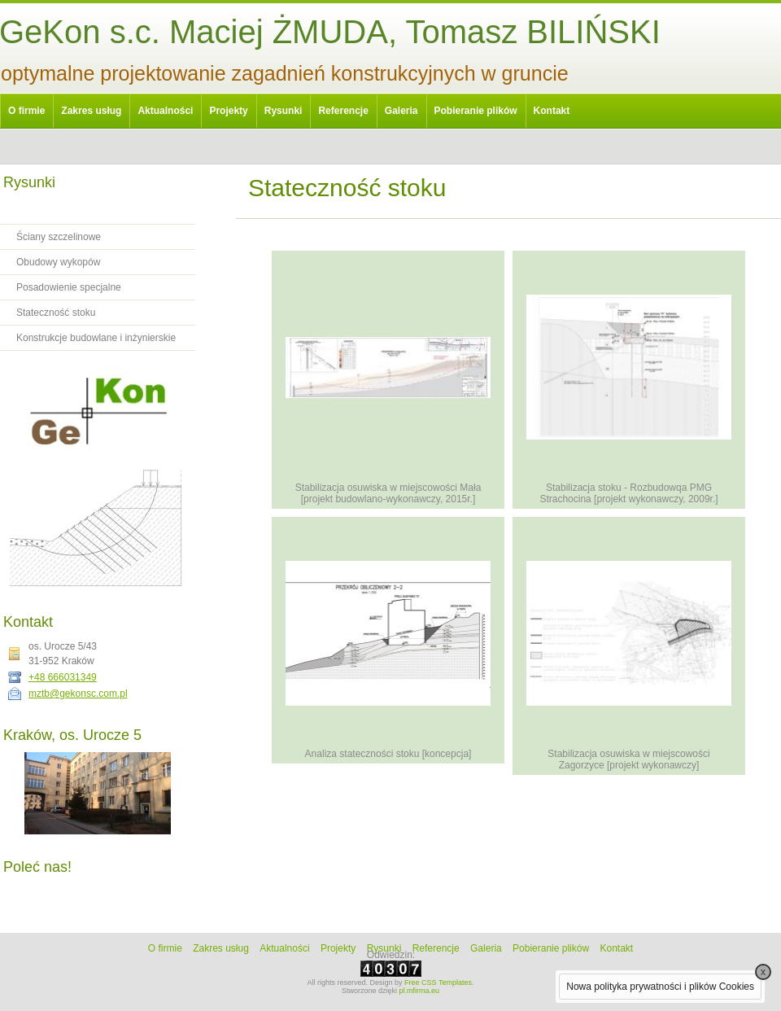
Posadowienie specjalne (68, 287)
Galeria (401, 110)
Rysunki (283, 110)
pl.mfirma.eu (419, 991)
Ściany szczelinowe (58, 237)
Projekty (228, 110)
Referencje (343, 110)
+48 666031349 (62, 677)
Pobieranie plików (475, 110)
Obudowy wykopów (58, 262)
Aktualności (165, 110)
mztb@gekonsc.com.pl (78, 693)
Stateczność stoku (55, 312)
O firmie (26, 110)
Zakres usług (91, 110)
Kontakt (552, 110)
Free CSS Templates (438, 982)
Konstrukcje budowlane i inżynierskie (96, 338)
